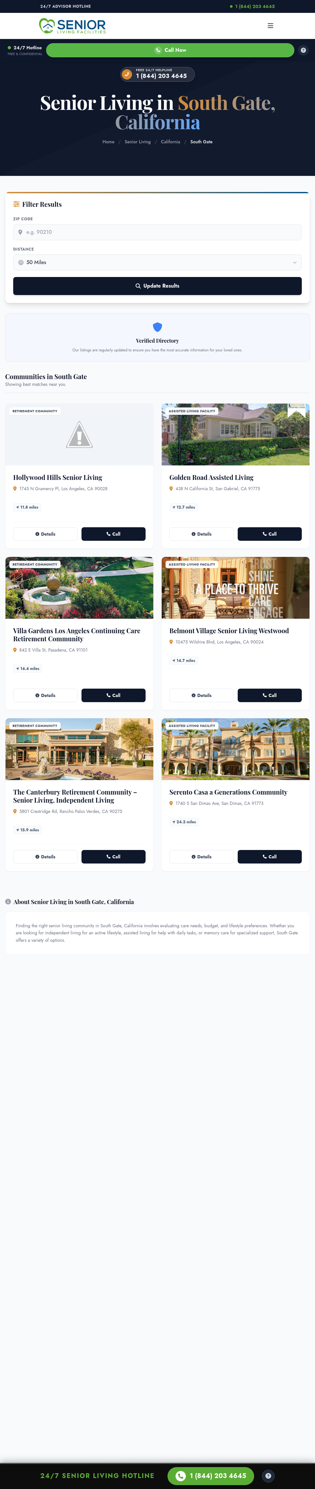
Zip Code (23, 219)
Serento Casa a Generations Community (228, 791)
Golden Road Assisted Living (211, 477)
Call (113, 534)
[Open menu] (270, 26)
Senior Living (138, 141)
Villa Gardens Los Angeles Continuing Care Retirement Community (76, 634)
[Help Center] (268, 1476)
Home (108, 141)
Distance (23, 249)
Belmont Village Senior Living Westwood (229, 630)
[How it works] (303, 50)
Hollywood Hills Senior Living (57, 477)
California (170, 141)
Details (45, 534)
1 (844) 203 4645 (252, 6)
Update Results (157, 286)
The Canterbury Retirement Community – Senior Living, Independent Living (75, 795)
